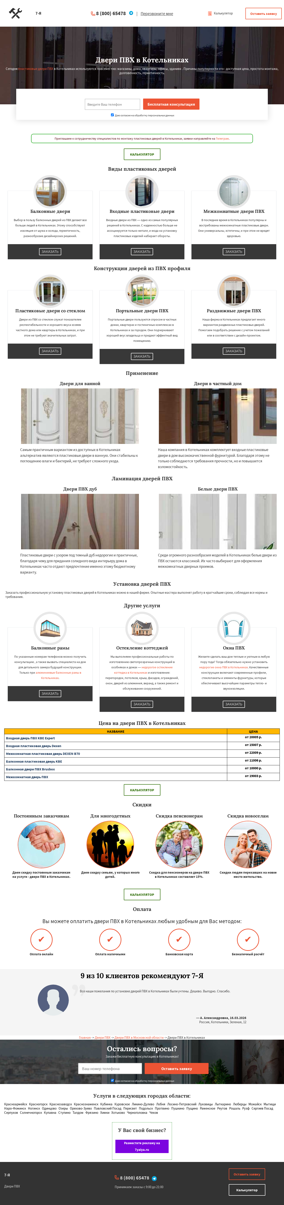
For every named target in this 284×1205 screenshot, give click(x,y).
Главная (85, 1037)
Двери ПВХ (102, 1037)
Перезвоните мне (157, 13)
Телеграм (222, 138)
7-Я (7, 1174)
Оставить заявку (263, 13)
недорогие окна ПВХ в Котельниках (223, 667)
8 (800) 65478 (111, 13)
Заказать (50, 252)
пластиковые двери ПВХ (35, 69)
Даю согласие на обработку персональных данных (142, 115)
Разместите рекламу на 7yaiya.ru (142, 1146)
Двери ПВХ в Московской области (139, 1037)
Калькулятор (220, 13)
